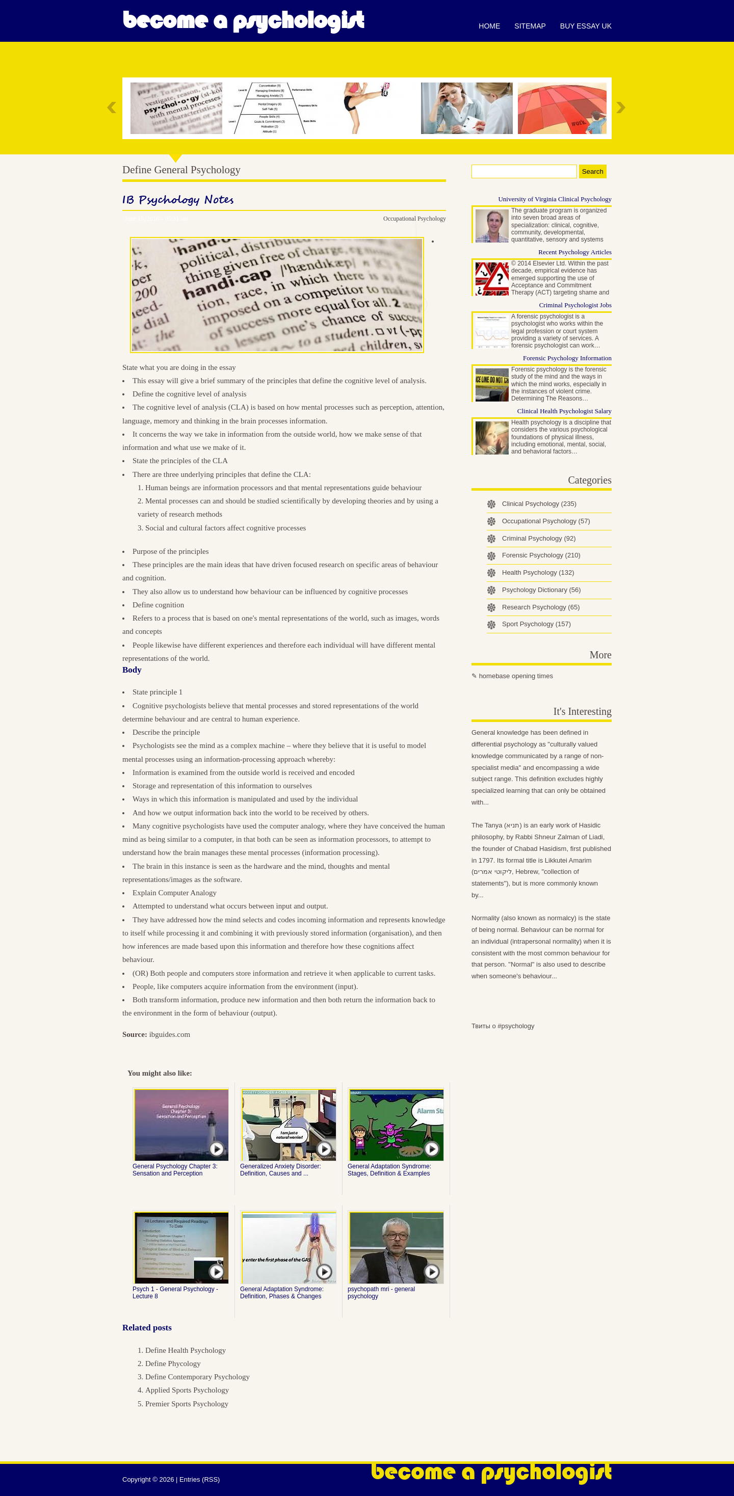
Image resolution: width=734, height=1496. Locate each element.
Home (489, 26)
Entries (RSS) (199, 1479)
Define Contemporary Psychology (197, 1377)
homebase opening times (516, 676)
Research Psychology (541, 607)
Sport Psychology (536, 624)
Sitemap (529, 26)
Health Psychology (538, 572)
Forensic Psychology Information (567, 358)
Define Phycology (173, 1363)
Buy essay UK (586, 26)
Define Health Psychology (185, 1350)
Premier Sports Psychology (186, 1404)
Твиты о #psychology (503, 1026)
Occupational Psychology (414, 218)
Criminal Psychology (539, 538)
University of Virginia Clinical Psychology (555, 199)
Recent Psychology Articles (575, 252)
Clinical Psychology (539, 503)
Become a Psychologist (242, 20)
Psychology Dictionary (541, 590)
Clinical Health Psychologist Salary (564, 411)
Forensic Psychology (541, 555)
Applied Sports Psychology (187, 1390)
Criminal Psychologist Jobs (575, 305)
